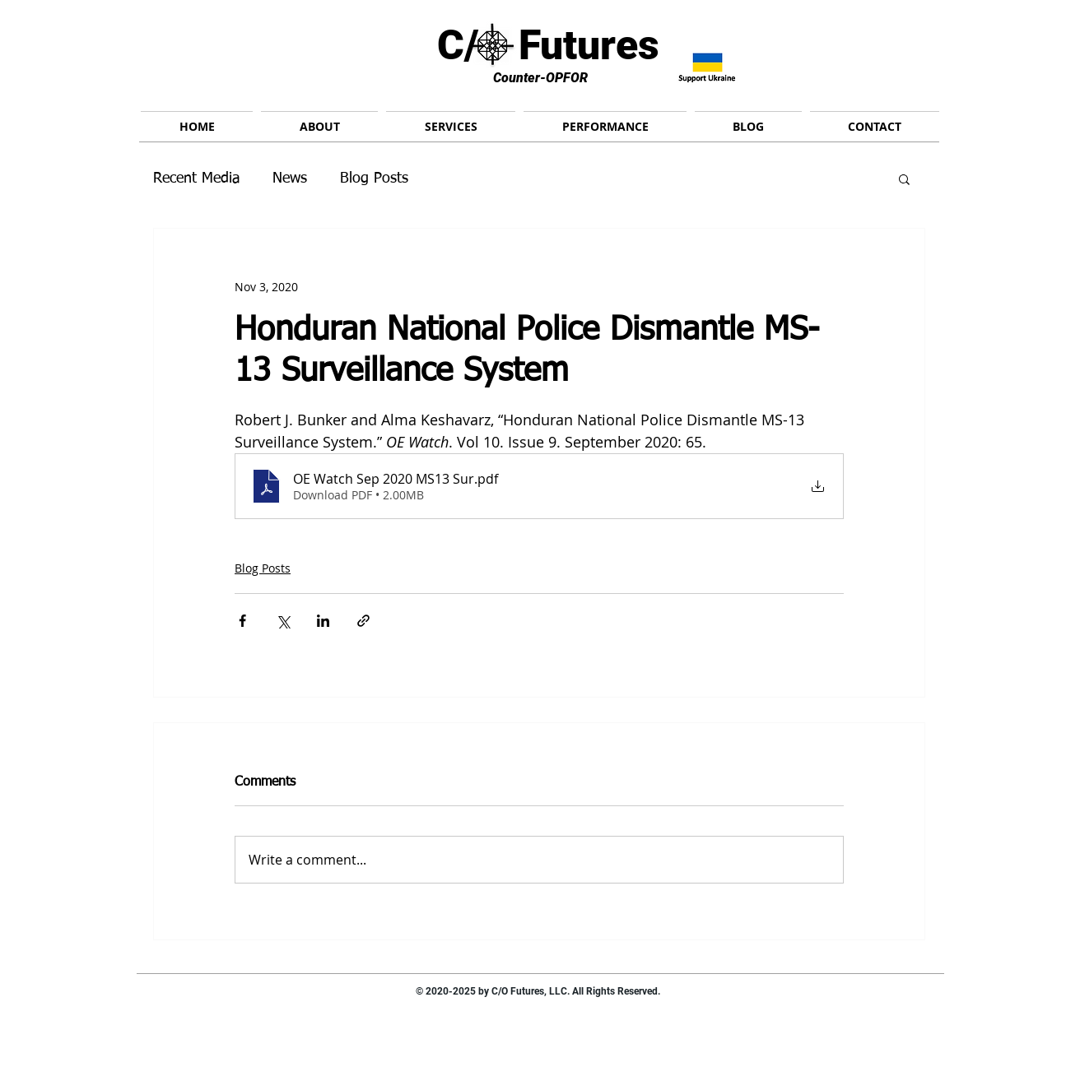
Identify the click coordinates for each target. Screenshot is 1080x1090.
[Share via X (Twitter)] (283, 620)
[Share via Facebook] (242, 620)
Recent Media (196, 178)
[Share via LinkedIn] (323, 620)
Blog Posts (374, 178)
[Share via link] (363, 620)
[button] (904, 178)
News (289, 178)
